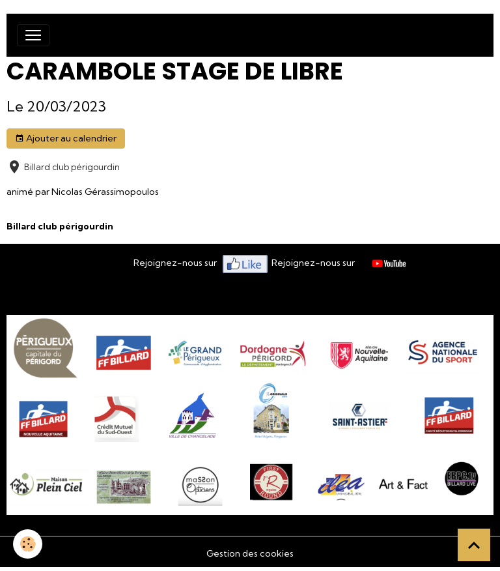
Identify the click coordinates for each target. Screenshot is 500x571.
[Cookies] (27, 544)
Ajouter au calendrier (66, 138)
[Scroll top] (474, 545)
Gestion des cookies (250, 553)
